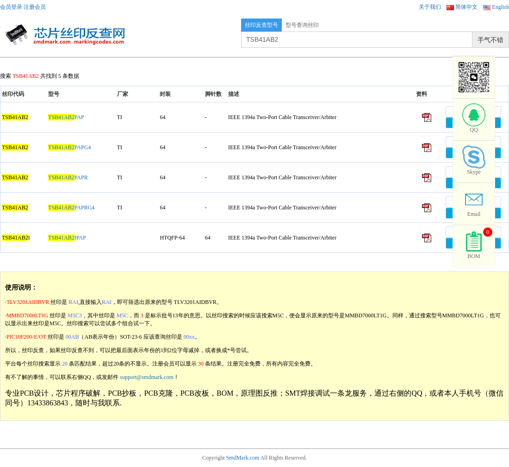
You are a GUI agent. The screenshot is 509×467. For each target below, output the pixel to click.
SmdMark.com (243, 457)
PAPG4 (69, 147)
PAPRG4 (71, 207)
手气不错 (490, 40)
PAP (66, 117)
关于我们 (430, 7)
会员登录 (11, 7)
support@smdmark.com (146, 377)
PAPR (68, 177)
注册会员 (35, 7)
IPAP (67, 237)
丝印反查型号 (261, 25)
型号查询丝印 (302, 25)
